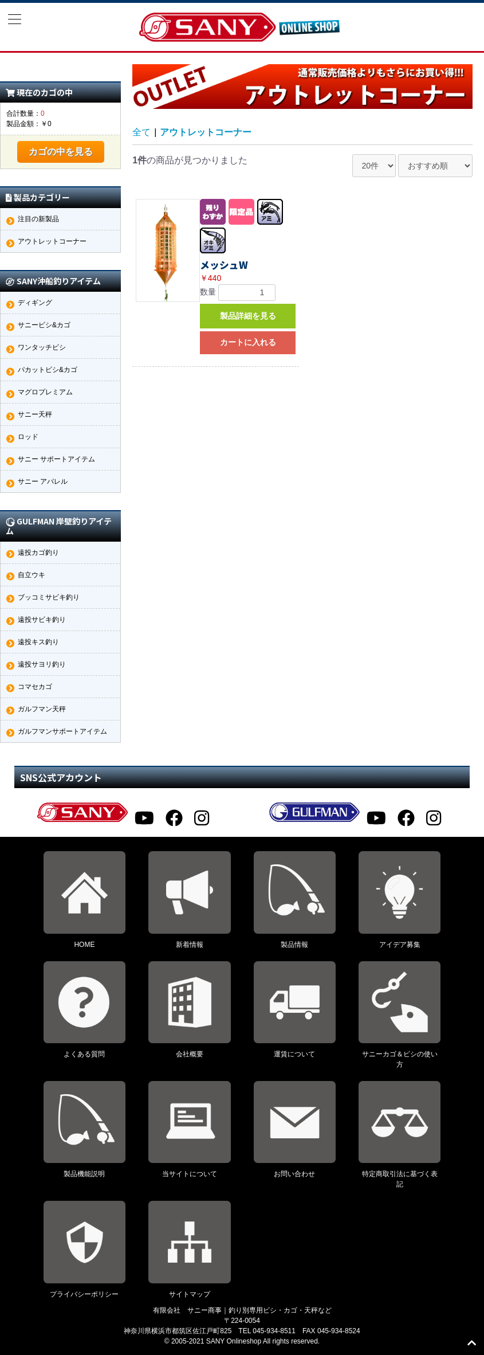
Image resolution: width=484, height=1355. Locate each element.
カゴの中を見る (61, 151)
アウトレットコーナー (205, 132)
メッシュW (224, 265)
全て (141, 132)
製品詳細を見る (248, 315)
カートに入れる (248, 342)
